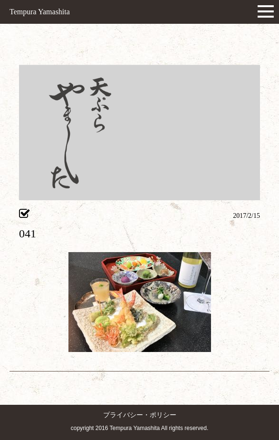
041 (27, 233)
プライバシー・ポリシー (139, 415)
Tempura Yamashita (40, 12)
